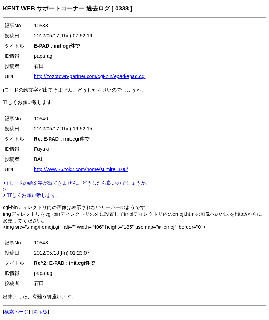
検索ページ (16, 311)
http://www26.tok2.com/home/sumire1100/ (81, 169)
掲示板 (40, 311)
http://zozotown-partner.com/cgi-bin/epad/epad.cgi (89, 76)
